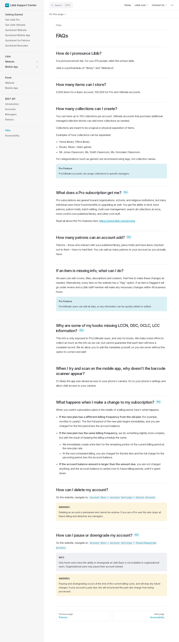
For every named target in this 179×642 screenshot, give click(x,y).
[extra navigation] (172, 5)
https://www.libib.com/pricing (117, 221)
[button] (22, 14)
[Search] (61, 5)
